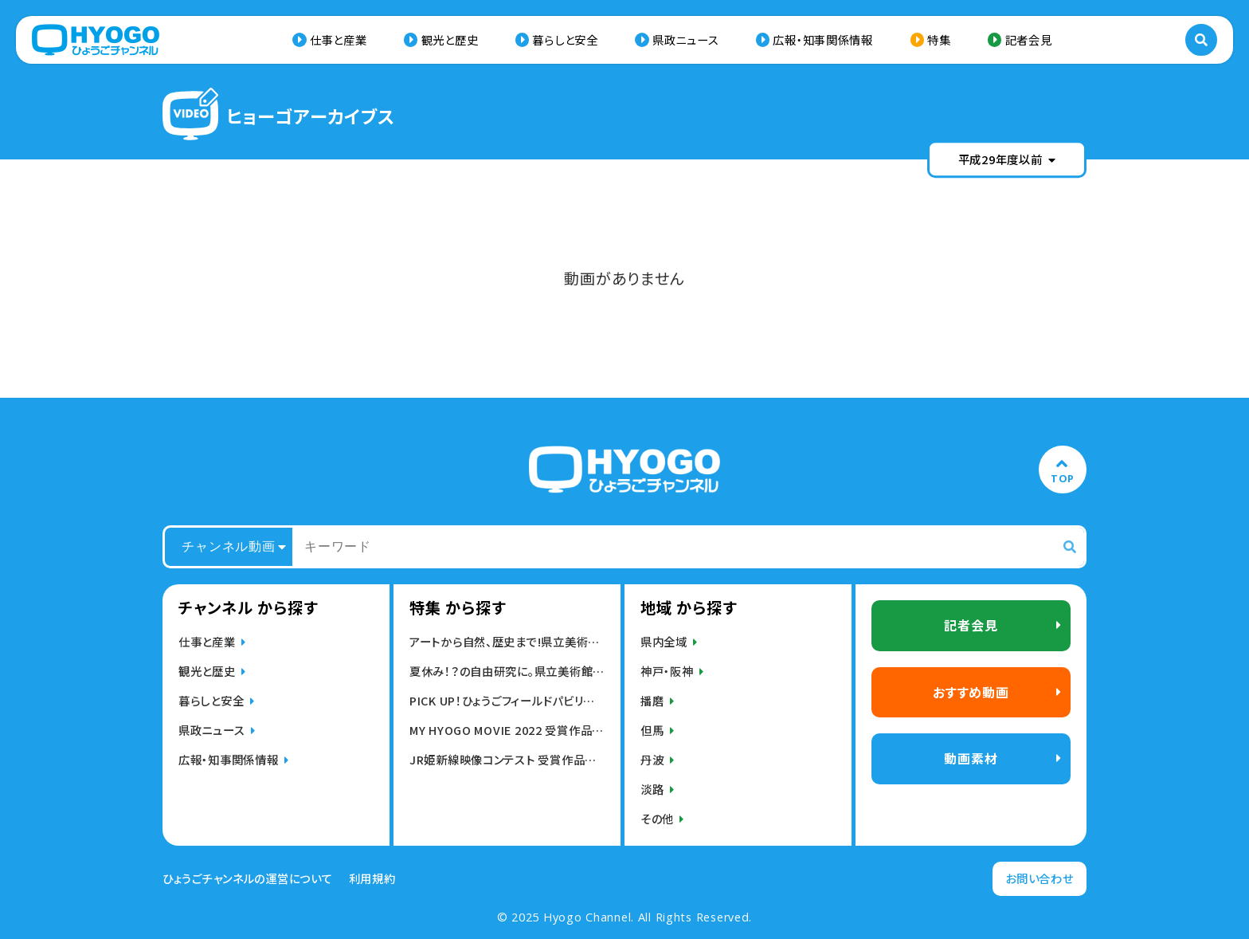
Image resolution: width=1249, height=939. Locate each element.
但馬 (652, 729)
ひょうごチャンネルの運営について (247, 878)
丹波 (652, 759)
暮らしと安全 (564, 39)
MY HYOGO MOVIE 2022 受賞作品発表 (507, 729)
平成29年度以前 (1007, 159)
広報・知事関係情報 (822, 39)
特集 (938, 39)
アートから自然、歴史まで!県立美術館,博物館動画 (507, 641)
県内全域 (663, 641)
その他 (657, 818)
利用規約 (372, 878)
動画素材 (970, 758)
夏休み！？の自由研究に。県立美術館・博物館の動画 (507, 670)
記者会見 (1028, 39)
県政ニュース (685, 39)
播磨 (652, 700)
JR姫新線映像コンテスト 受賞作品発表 (507, 759)
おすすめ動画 (971, 691)
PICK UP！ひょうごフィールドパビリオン (507, 700)
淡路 (652, 788)
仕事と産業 (338, 39)
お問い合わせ (1039, 878)
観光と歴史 (450, 39)
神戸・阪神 (667, 670)
